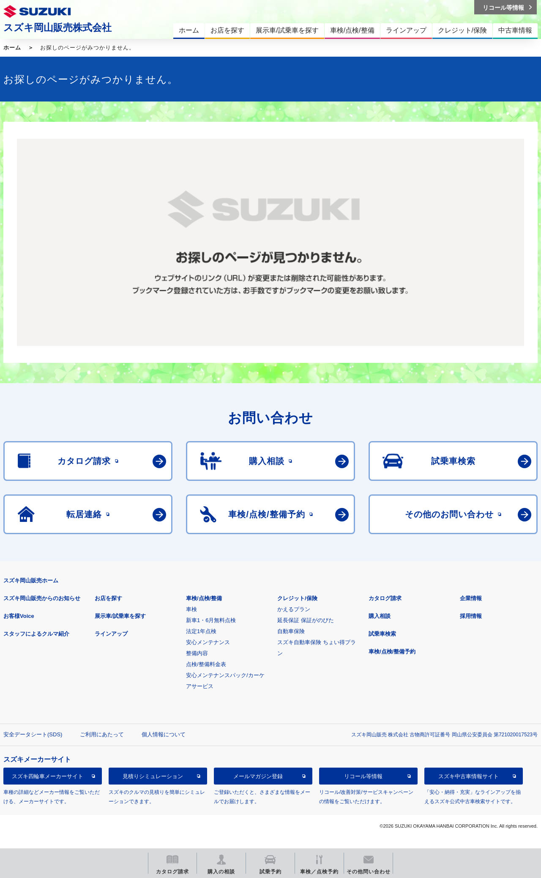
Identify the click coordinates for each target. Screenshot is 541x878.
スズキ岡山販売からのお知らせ (41, 598)
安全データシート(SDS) (32, 734)
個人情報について (164, 734)
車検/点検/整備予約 (392, 651)
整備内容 (197, 653)
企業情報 (471, 598)
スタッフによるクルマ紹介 (36, 634)
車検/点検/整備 (204, 598)
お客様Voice (18, 616)
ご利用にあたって (102, 734)
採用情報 (471, 616)
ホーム (12, 47)
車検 (191, 609)
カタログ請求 (385, 598)
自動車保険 (291, 631)
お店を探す (108, 598)
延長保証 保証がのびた (305, 620)
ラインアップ (111, 634)
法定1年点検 (201, 631)
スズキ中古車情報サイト (468, 776)
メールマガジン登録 (258, 776)
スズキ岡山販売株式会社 (57, 27)
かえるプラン (293, 609)
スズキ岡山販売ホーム (30, 580)
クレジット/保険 (297, 598)
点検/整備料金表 (206, 664)
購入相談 (380, 616)
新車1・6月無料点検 (211, 620)
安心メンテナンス (208, 642)
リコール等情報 (363, 776)
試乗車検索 (382, 634)
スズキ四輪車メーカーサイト (47, 776)
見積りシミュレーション (153, 776)
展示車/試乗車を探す (120, 616)
